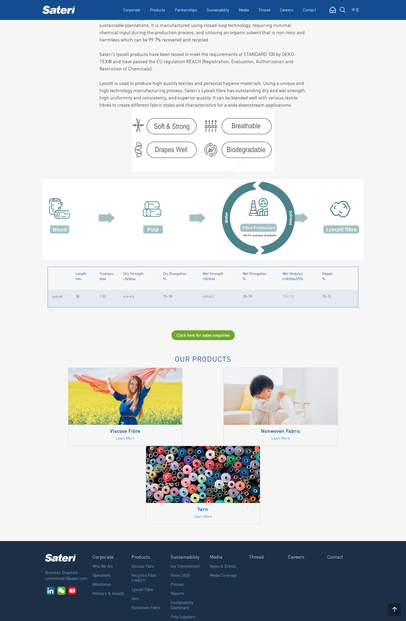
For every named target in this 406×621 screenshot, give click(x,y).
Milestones (101, 506)
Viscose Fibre (143, 488)
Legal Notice (78, 613)
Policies (177, 506)
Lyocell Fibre (142, 511)
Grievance (179, 565)
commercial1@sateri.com (66, 500)
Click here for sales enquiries (203, 335)
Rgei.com (52, 613)
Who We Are (102, 488)
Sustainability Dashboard (182, 527)
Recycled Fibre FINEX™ (144, 500)
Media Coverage (223, 497)
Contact (309, 9)
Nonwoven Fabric (146, 529)
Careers (286, 9)
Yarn (135, 520)
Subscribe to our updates (72, 585)
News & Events (223, 488)
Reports (177, 515)
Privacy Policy (108, 613)
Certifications (182, 547)
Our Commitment (185, 488)
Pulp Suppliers (183, 538)
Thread (264, 9)
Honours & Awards (108, 515)
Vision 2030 (180, 497)
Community (180, 556)
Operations (101, 497)
